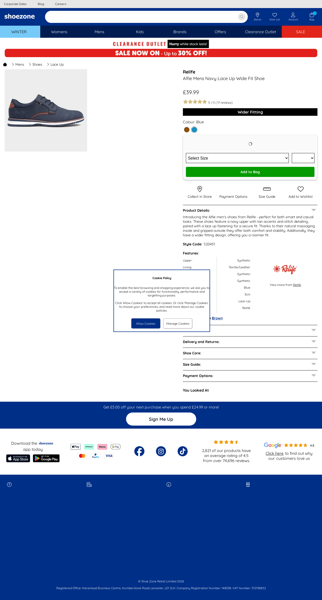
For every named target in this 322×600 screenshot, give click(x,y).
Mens (18, 64)
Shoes (35, 64)
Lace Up (55, 64)
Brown (217, 318)
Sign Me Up (161, 419)
